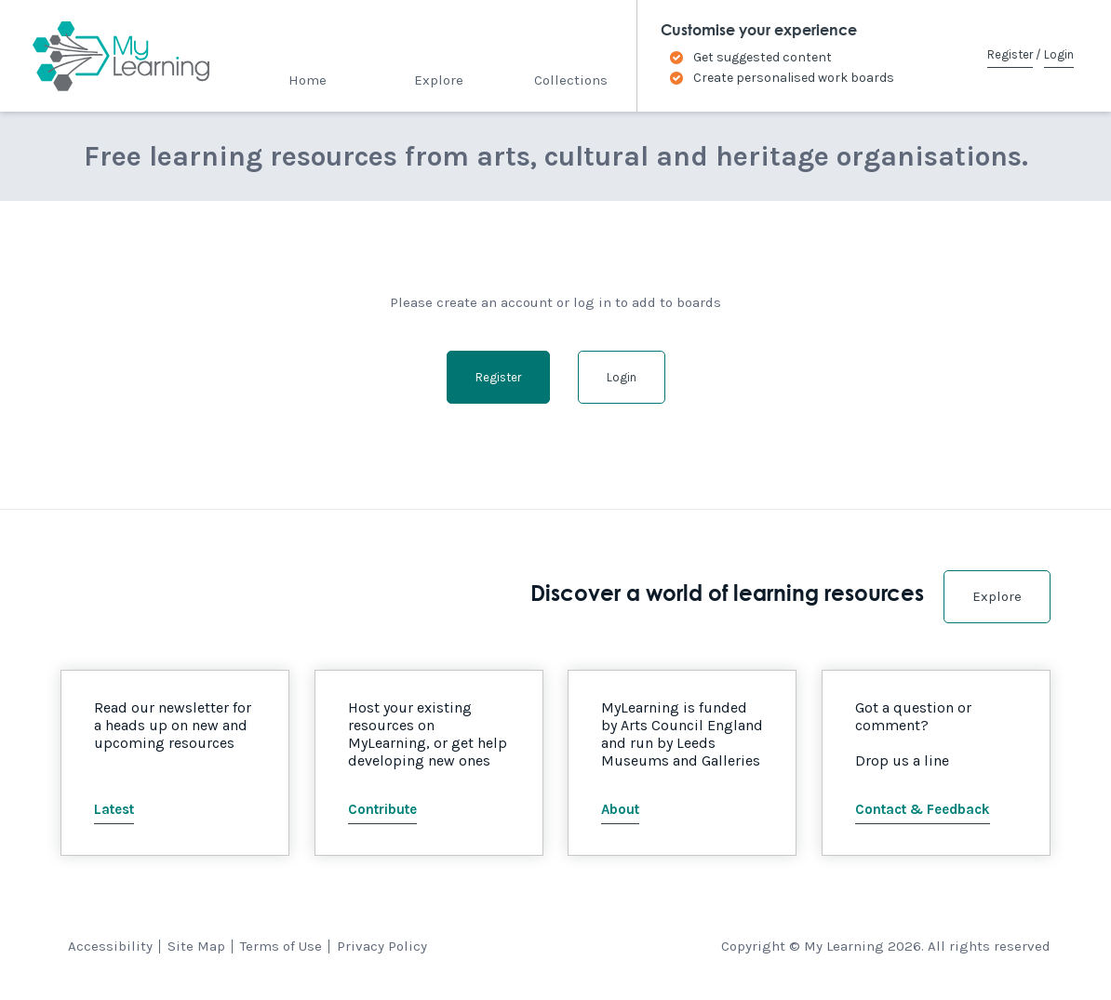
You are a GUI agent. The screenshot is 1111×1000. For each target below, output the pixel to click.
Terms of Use (281, 946)
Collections (571, 80)
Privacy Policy (382, 946)
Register (1010, 54)
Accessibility (110, 946)
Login (1059, 54)
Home (307, 80)
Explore (438, 80)
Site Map (196, 946)
